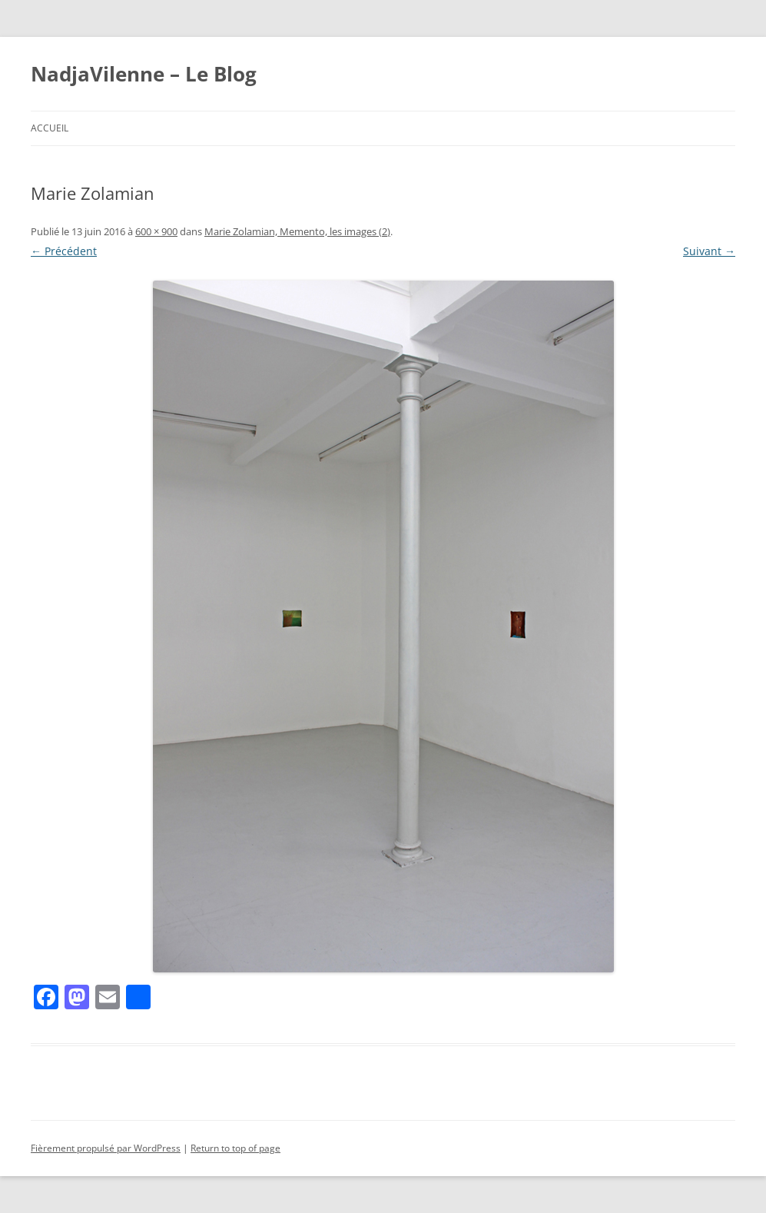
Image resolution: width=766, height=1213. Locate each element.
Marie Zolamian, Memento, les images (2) (297, 231)
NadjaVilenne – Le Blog (144, 74)
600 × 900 (156, 231)
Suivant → (709, 251)
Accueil (49, 128)
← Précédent (64, 251)
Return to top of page (235, 1148)
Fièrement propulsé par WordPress (106, 1148)
